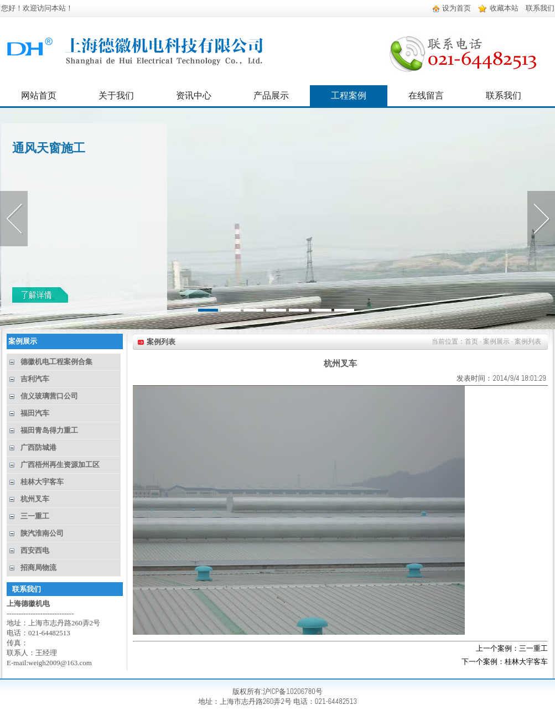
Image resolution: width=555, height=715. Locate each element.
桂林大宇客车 (42, 481)
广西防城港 (38, 447)
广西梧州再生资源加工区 (60, 464)
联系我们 (540, 8)
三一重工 (34, 516)
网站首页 (38, 95)
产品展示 (271, 95)
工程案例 (348, 95)
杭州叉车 (34, 499)
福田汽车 (34, 413)
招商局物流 (38, 567)
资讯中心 (193, 95)
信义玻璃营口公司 (49, 396)
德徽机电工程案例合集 (56, 361)
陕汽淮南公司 (42, 533)
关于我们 (116, 95)
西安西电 (34, 550)
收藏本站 (498, 8)
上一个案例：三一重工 (512, 648)
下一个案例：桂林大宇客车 (504, 661)
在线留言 (426, 95)
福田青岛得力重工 (49, 430)
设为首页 (452, 8)
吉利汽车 (34, 379)
